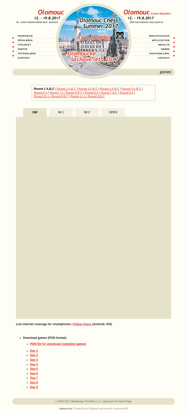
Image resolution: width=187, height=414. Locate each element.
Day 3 (34, 360)
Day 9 (34, 387)
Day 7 (34, 378)
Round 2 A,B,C (66, 89)
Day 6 (34, 373)
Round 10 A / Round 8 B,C (51, 96)
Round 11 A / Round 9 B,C (88, 96)
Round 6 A (40, 92)
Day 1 (34, 350)
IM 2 (87, 112)
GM (34, 112)
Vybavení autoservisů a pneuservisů (108, 408)
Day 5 (34, 369)
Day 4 (34, 364)
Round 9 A (126, 92)
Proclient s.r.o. (93, 401)
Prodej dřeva (80, 408)
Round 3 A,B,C (88, 89)
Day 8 (34, 382)
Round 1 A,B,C (44, 89)
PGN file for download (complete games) (58, 344)
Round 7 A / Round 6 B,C (66, 92)
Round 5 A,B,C (131, 89)
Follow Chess (82, 324)
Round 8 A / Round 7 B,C (101, 92)
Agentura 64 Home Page (117, 401)
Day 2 (34, 355)
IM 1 (61, 112)
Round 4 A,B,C (109, 89)
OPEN (113, 112)
